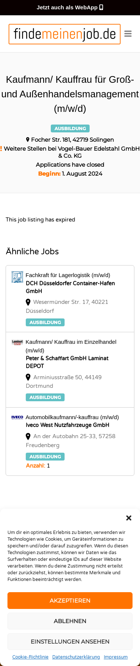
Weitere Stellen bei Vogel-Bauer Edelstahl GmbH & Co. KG (72, 152)
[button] (129, 518)
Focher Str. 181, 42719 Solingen (72, 139)
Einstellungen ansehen (70, 641)
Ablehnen (70, 621)
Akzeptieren (70, 600)
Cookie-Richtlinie (30, 657)
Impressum (116, 657)
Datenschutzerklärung (76, 657)
